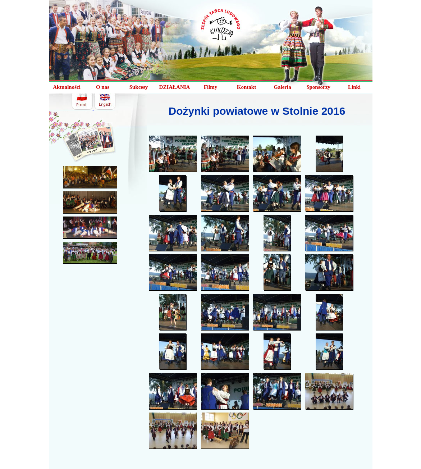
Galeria (282, 87)
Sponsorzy (318, 87)
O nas (102, 87)
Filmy (211, 87)
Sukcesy (138, 87)
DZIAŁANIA (174, 87)
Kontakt (246, 87)
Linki (354, 87)
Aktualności (67, 87)
